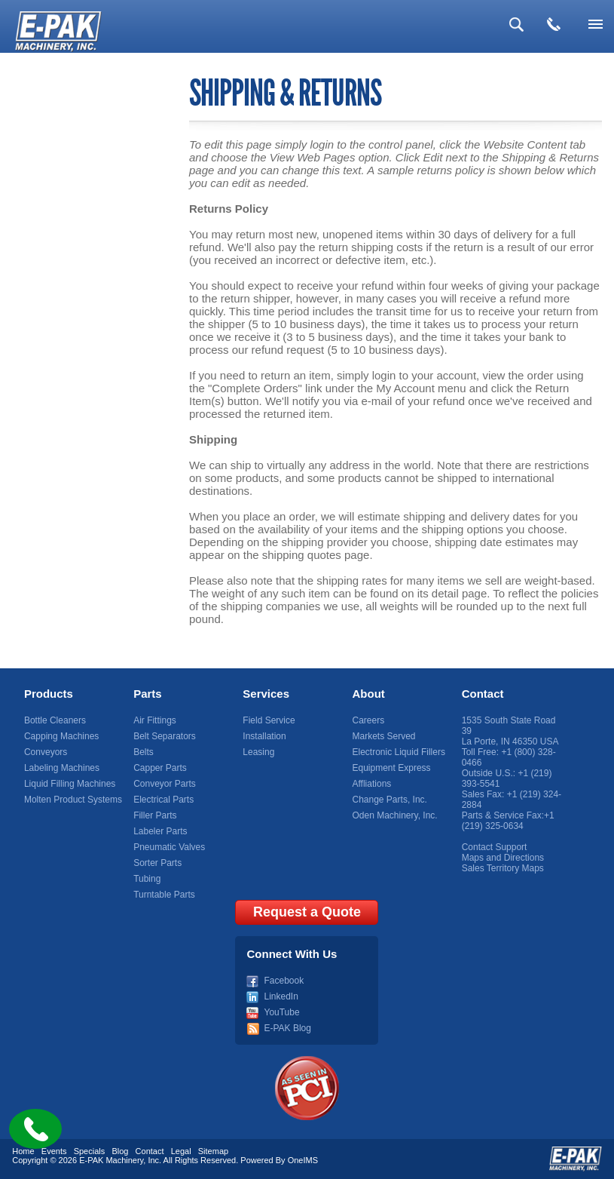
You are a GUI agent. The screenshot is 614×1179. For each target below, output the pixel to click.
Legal (181, 1151)
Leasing (258, 752)
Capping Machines (61, 736)
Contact (483, 693)
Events (54, 1151)
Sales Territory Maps (503, 868)
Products (48, 693)
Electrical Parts (163, 799)
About (369, 693)
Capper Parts (160, 768)
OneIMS (303, 1160)
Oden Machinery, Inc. (395, 815)
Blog (119, 1151)
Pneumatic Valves (169, 847)
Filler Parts (154, 815)
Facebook (284, 980)
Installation (264, 736)
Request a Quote (307, 912)
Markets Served (384, 736)
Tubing (146, 879)
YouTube (281, 1012)
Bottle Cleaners (55, 720)
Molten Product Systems (73, 799)
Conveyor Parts (164, 783)
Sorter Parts (157, 863)
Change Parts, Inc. (390, 799)
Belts (143, 752)
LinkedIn (281, 996)
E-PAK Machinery (111, 1160)
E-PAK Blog (287, 1028)
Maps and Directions (503, 857)
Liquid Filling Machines (69, 783)
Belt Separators (164, 736)
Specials (89, 1151)
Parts (147, 693)
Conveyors (45, 752)
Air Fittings (154, 720)
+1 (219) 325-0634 (508, 820)
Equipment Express (392, 768)
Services (266, 693)
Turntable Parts (164, 894)
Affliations (372, 783)
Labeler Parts (160, 831)
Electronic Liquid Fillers (399, 752)
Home (23, 1151)
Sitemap (213, 1151)
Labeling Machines (61, 768)
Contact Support (494, 847)
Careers (369, 720)
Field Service (269, 720)
